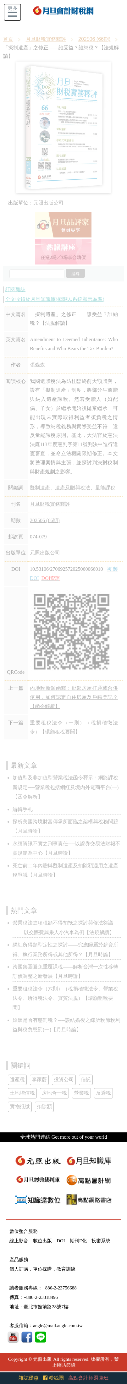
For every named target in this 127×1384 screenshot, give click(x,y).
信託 (86, 1079)
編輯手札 (23, 809)
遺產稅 (17, 1079)
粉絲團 (53, 1378)
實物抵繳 (20, 1106)
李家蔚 (39, 1079)
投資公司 (64, 1079)
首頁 (8, 39)
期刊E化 (78, 1240)
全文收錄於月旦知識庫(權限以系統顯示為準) (54, 299)
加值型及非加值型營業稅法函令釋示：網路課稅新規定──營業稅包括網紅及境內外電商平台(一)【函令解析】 (66, 787)
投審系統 (100, 1240)
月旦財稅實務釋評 (46, 39)
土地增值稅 (22, 1093)
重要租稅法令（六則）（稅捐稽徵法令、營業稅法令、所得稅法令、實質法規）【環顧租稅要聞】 (65, 998)
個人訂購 (18, 1269)
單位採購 (42, 1269)
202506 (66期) (94, 39)
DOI (61, 1240)
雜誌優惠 (29, 1378)
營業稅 (81, 1093)
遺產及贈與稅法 (72, 487)
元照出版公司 (48, 202)
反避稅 (103, 1093)
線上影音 (18, 1240)
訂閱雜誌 (15, 289)
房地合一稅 (54, 1093)
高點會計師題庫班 (88, 1378)
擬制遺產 (40, 487)
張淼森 (37, 365)
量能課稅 (105, 487)
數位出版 (42, 1240)
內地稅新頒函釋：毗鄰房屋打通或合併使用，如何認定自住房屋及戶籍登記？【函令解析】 (74, 697)
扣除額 (44, 1106)
